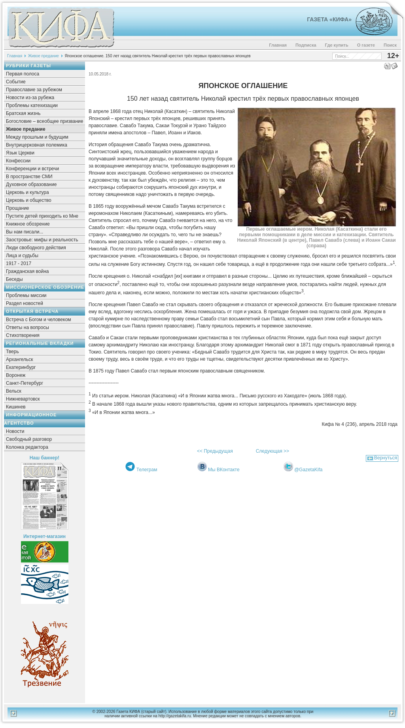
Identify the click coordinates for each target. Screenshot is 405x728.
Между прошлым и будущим (37, 137)
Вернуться (385, 458)
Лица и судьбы (22, 255)
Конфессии (18, 161)
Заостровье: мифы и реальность (42, 240)
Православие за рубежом (34, 89)
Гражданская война (27, 271)
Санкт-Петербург (24, 383)
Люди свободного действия (36, 247)
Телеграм (146, 469)
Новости (15, 431)
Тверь (12, 351)
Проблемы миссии (26, 295)
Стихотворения (23, 335)
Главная (278, 45)
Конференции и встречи (32, 168)
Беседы (14, 279)
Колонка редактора (27, 447)
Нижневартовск (23, 399)
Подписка (305, 45)
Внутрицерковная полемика (36, 145)
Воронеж (15, 375)
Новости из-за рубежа (30, 97)
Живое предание (43, 56)
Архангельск (19, 359)
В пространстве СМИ (29, 176)
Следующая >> (272, 451)
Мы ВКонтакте (224, 469)
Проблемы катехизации (32, 105)
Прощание (17, 208)
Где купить (336, 45)
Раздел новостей (24, 303)
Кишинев (16, 407)
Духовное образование (31, 184)
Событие (16, 82)
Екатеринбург (21, 367)
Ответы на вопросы (27, 327)
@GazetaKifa (308, 469)
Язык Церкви (20, 153)
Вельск (13, 391)
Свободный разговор (29, 439)
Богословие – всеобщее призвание (44, 121)
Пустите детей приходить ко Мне (42, 216)
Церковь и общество (28, 200)
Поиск (390, 45)
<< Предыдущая (215, 451)
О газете (366, 45)
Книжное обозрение (28, 224)
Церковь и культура (27, 192)
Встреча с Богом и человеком (38, 319)
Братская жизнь (23, 113)
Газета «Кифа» (329, 19)
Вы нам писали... (24, 232)
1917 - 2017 (18, 263)
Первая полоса (22, 74)
